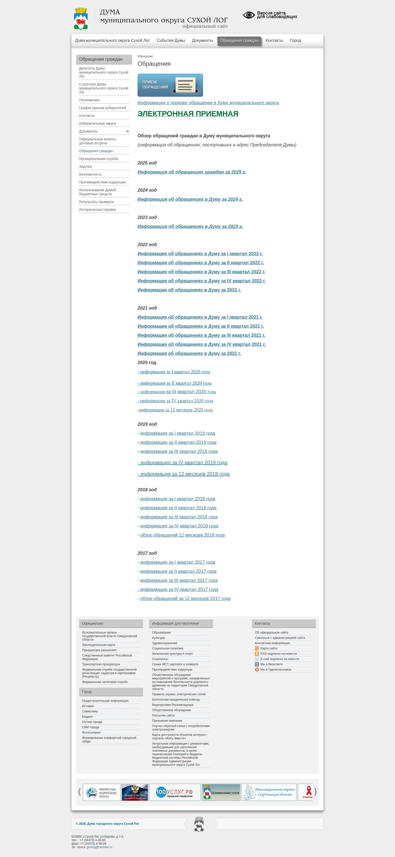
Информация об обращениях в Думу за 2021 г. (189, 353)
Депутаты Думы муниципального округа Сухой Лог (103, 72)
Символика (90, 711)
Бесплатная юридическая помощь (176, 699)
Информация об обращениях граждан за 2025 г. (192, 172)
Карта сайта (268, 648)
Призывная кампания (167, 720)
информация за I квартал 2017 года (177, 562)
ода (212, 391)
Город (295, 40)
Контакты (274, 40)
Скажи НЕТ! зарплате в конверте (175, 664)
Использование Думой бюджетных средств (97, 192)
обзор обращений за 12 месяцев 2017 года (185, 598)
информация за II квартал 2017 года (178, 571)
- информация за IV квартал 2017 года (178, 589)
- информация (151, 391)
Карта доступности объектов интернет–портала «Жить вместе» (180, 736)
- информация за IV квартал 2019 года (182, 462)
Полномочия (89, 100)
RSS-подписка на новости (278, 653)
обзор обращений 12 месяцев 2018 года (182, 535)
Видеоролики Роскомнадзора (172, 705)
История (88, 706)
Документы (202, 40)
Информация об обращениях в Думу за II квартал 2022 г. (201, 262)
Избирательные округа (97, 123)
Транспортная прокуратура (101, 664)
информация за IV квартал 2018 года (179, 526)
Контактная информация (272, 643)
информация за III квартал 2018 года (179, 516)
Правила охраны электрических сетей (179, 694)
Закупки (85, 166)
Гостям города (92, 722)
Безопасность (90, 174)
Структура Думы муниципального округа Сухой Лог (103, 88)
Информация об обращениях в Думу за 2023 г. (190, 226)
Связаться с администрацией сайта (280, 638)
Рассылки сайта (163, 715)
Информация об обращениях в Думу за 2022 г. (189, 289)
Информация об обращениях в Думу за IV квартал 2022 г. (202, 280)
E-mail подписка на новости (279, 659)
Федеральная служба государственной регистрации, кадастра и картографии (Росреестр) (109, 673)
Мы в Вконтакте (271, 664)
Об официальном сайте (271, 632)
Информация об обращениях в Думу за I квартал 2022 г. (200, 253)
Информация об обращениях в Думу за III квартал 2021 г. (201, 335)
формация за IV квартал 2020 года (179, 400)
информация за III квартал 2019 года (179, 451)
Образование (161, 632)
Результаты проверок (96, 202)
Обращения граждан (239, 40)
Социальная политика (167, 648)
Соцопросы (160, 659)
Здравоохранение (164, 643)
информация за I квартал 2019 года (177, 433)
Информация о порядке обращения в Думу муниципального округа (208, 102)
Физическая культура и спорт (172, 653)
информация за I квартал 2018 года (177, 498)
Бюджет (87, 716)
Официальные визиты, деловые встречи (98, 141)
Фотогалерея (91, 732)
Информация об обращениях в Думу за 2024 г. (190, 199)
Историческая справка (97, 210)
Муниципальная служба (98, 159)
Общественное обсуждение (171, 710)
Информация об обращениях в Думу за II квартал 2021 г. (201, 326)
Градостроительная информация (105, 701)
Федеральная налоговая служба (104, 682)
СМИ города (90, 727)
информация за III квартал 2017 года (179, 580)
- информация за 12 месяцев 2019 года (183, 474)
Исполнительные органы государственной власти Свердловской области (109, 636)
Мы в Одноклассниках (276, 669)
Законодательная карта (98, 645)
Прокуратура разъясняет (99, 650)
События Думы (171, 40)
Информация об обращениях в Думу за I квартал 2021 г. (200, 317)
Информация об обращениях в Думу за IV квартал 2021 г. (202, 344)
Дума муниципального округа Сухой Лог (112, 40)
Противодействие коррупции (102, 182)
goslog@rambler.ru (99, 847)
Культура (158, 638)
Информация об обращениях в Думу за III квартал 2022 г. (201, 271)
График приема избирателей (102, 108)
